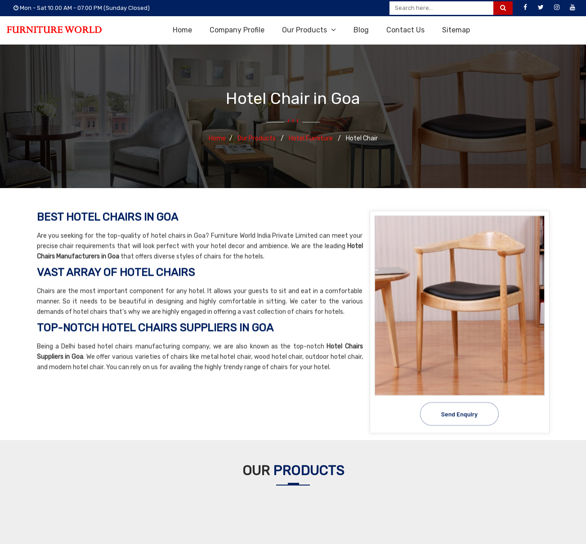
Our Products (309, 30)
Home (182, 30)
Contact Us (405, 30)
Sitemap (456, 30)
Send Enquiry (459, 413)
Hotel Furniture (311, 138)
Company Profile (237, 30)
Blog (361, 30)
